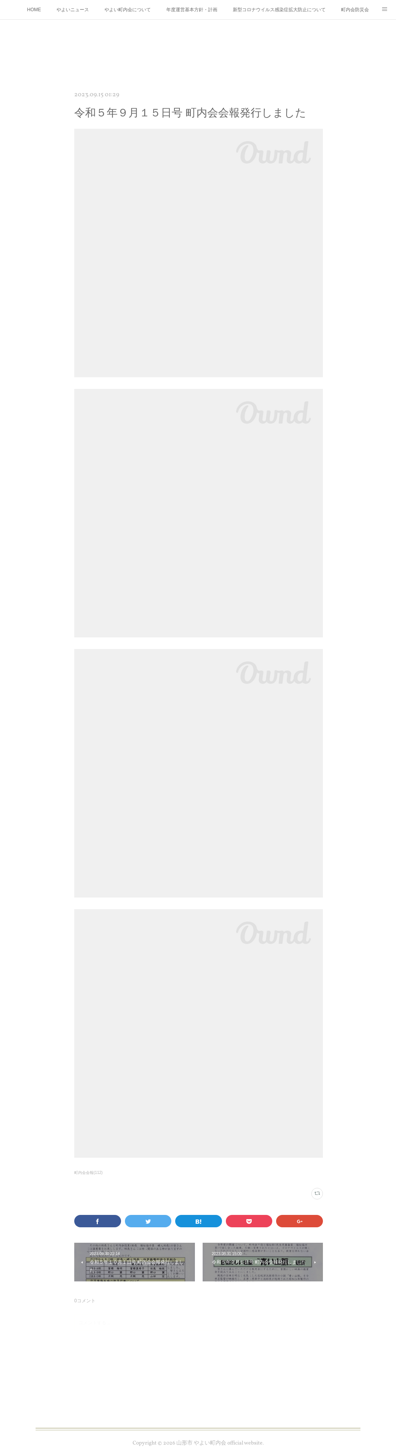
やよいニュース (72, 9)
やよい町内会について (127, 9)
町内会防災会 (355, 9)
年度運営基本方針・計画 (191, 9)
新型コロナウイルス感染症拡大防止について (279, 9)
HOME (34, 9)
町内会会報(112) (88, 1172)
